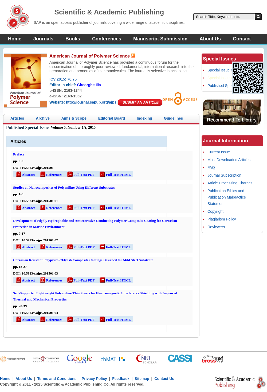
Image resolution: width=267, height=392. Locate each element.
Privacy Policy (94, 378)
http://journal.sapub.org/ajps (91, 102)
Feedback (120, 378)
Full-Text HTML (115, 175)
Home (14, 38)
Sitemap (142, 378)
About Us (210, 38)
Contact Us (164, 378)
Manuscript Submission (160, 38)
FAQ (211, 167)
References (50, 175)
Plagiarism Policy (221, 219)
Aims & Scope (74, 118)
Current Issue (218, 152)
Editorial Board (111, 118)
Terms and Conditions (57, 378)
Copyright (215, 211)
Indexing (144, 118)
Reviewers (216, 227)
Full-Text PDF (80, 175)
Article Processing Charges (230, 183)
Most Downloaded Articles (228, 160)
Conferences (106, 38)
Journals (43, 38)
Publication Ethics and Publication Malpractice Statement (226, 197)
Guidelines (173, 118)
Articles (17, 118)
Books (72, 38)
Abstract (25, 175)
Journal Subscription (224, 175)
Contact (242, 38)
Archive (42, 118)
